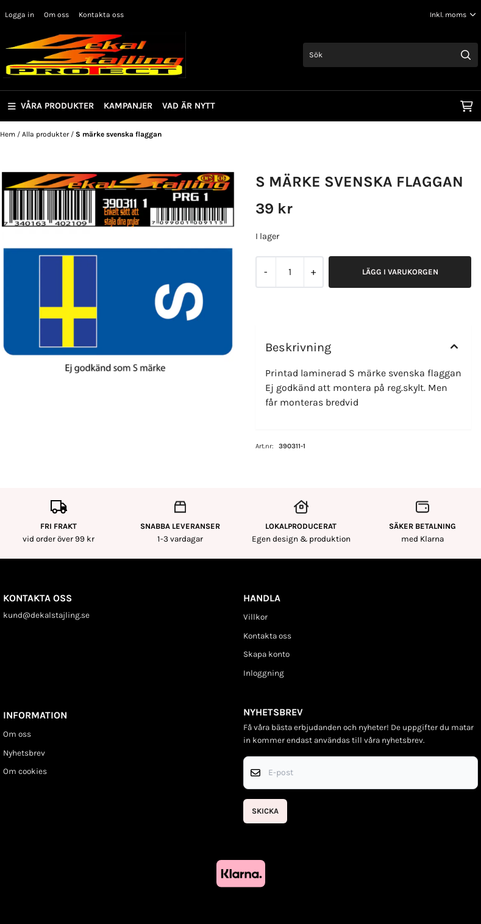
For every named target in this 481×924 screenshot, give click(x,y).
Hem (8, 134)
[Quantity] (290, 272)
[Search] (466, 55)
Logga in (19, 14)
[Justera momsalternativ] (453, 15)
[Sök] (390, 55)
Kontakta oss (101, 14)
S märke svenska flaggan (119, 134)
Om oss (56, 14)
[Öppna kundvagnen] (466, 106)
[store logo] (94, 55)
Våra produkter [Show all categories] (51, 106)
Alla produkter (46, 134)
